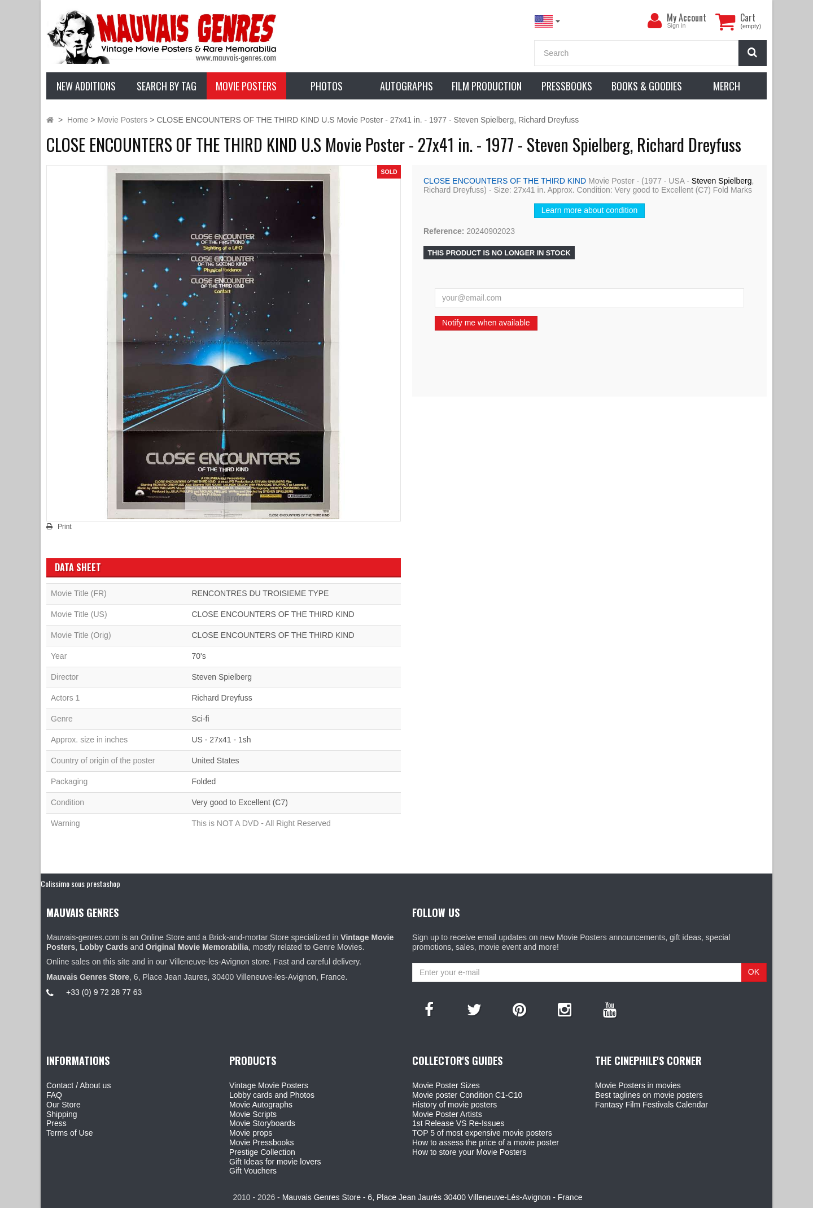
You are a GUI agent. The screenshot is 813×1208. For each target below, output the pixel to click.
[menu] (654, 20)
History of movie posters (454, 1104)
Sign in (676, 25)
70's (198, 656)
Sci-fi (200, 718)
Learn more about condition (589, 210)
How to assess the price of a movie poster (485, 1142)
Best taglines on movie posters (649, 1095)
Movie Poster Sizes (446, 1085)
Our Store (63, 1104)
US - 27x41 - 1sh (221, 739)
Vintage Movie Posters (268, 1085)
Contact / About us (78, 1085)
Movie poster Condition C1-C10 (467, 1095)
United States (215, 760)
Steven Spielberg (722, 180)
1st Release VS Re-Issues (458, 1123)
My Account (686, 17)
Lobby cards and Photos (271, 1095)
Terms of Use (69, 1132)
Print (65, 527)
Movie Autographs (260, 1104)
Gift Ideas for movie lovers (275, 1161)
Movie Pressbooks (261, 1142)
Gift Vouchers (253, 1170)
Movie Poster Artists (447, 1114)
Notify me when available (486, 322)
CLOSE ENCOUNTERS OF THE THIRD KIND (504, 180)
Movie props (250, 1132)
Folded (203, 781)
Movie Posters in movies (638, 1085)
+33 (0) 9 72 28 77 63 (104, 992)
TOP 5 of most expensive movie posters (482, 1132)
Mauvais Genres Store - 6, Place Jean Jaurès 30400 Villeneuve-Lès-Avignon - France (432, 1197)
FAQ (54, 1095)
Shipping (61, 1114)
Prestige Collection (262, 1152)
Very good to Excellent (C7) (239, 802)
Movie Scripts (253, 1114)
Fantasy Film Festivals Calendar (651, 1104)
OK (753, 971)
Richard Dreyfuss (221, 697)
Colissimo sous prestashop (80, 883)
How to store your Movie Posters (469, 1152)
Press (56, 1123)
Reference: (443, 231)
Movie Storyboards (262, 1123)
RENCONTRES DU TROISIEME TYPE (260, 593)
